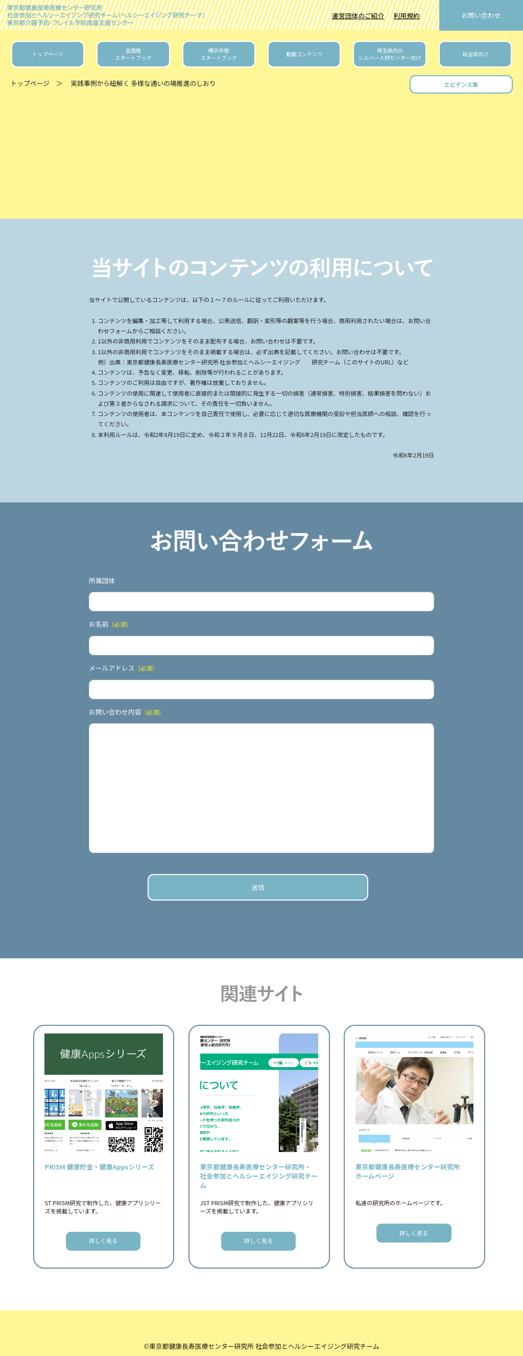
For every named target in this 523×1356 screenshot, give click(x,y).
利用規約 (406, 15)
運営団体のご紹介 (358, 15)
